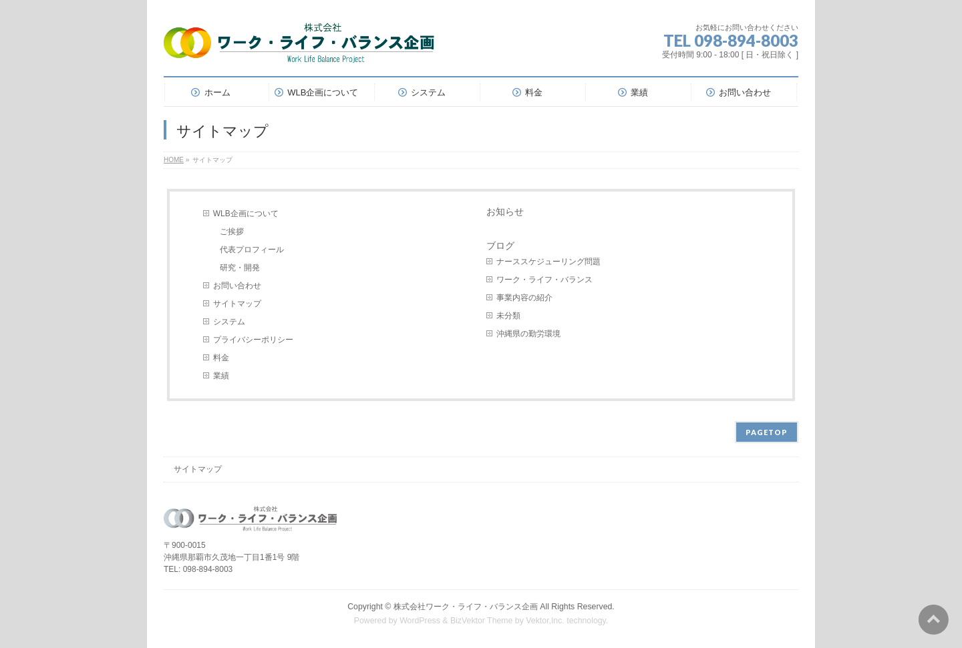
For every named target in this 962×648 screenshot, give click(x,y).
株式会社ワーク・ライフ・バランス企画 (465, 606)
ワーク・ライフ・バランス (544, 279)
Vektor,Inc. (545, 620)
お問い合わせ (237, 285)
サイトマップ (237, 303)
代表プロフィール (252, 249)
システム (229, 321)
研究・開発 (240, 267)
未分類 (508, 315)
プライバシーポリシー (253, 339)
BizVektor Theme (481, 620)
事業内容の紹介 (524, 297)
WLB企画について (246, 213)
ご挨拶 (232, 231)
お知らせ (505, 211)
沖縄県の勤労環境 (528, 333)
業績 (221, 375)
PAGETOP (767, 432)
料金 (221, 357)
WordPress (419, 620)
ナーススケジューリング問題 (548, 261)
